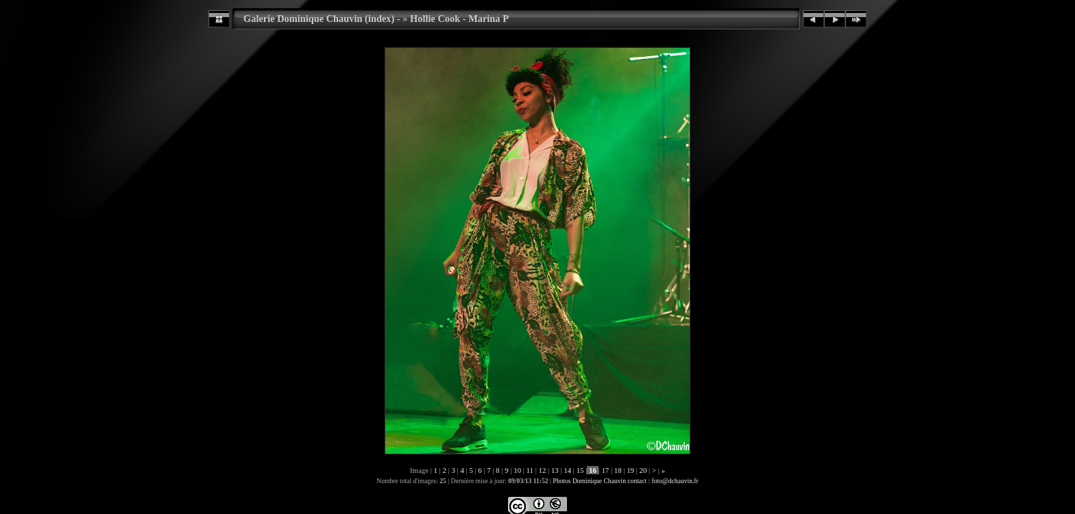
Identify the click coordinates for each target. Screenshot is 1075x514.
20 (643, 470)
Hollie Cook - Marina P (459, 18)
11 (529, 470)
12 (542, 470)
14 (567, 470)
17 (605, 470)
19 (630, 470)
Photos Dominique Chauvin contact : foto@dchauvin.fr (625, 481)
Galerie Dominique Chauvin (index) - (321, 18)
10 (517, 470)
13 (554, 470)
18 (617, 470)
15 (580, 470)
